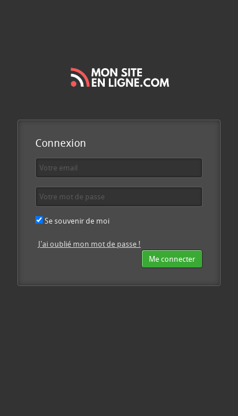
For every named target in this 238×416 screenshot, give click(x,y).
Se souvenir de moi (72, 221)
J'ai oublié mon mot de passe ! (89, 244)
